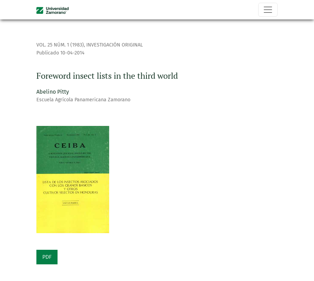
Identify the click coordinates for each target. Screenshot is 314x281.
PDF (47, 257)
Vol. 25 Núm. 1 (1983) (60, 45)
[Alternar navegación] (268, 10)
